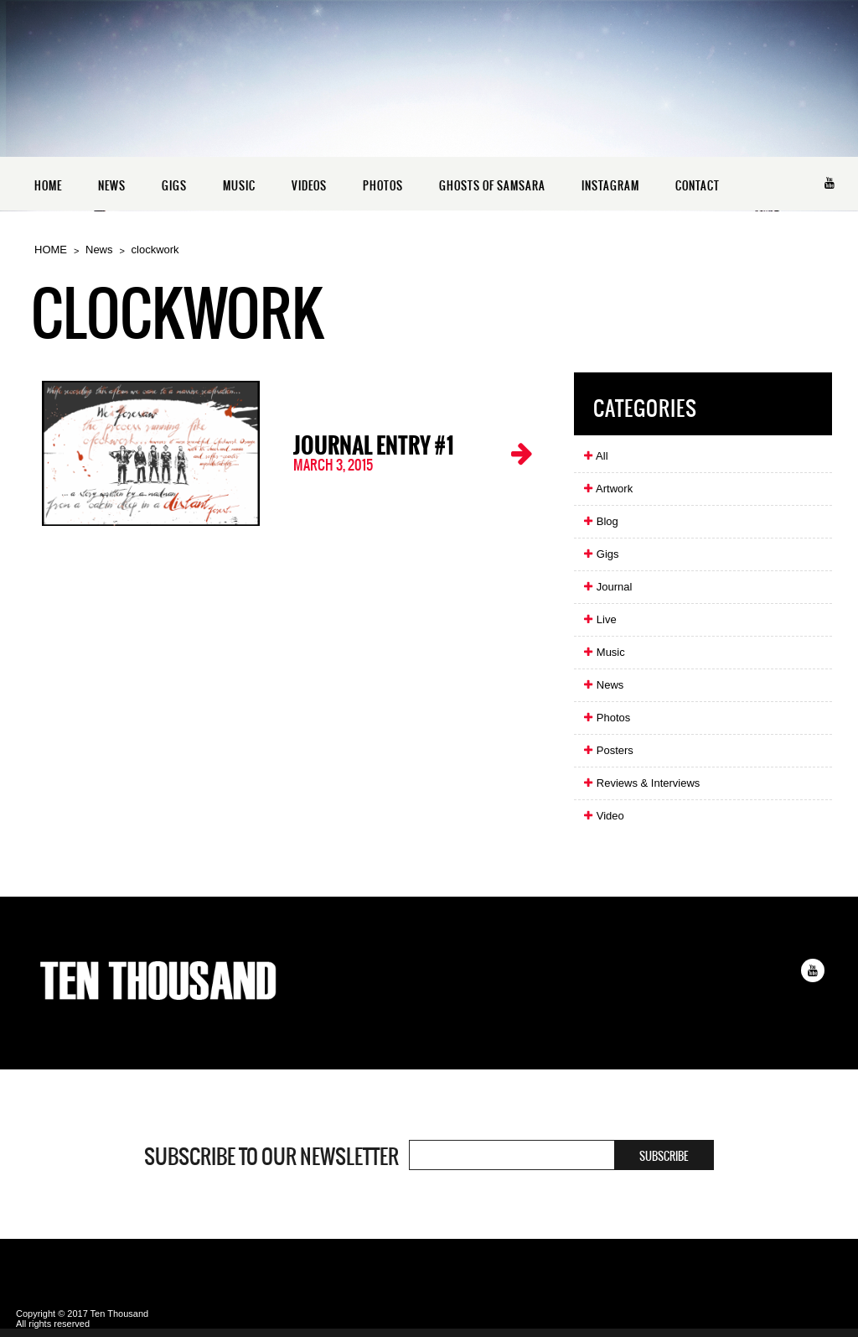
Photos (606, 717)
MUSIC (239, 186)
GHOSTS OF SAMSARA (492, 186)
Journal (607, 586)
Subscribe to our (271, 1157)
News (99, 249)
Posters (607, 750)
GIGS (174, 186)
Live (599, 619)
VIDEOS (309, 186)
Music (603, 652)
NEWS (112, 186)
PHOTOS (383, 186)
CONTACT (697, 186)
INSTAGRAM (610, 186)
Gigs (600, 554)
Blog (600, 521)
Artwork (607, 488)
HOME (48, 186)
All (594, 456)
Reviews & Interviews (641, 783)
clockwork (155, 249)
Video (603, 815)
